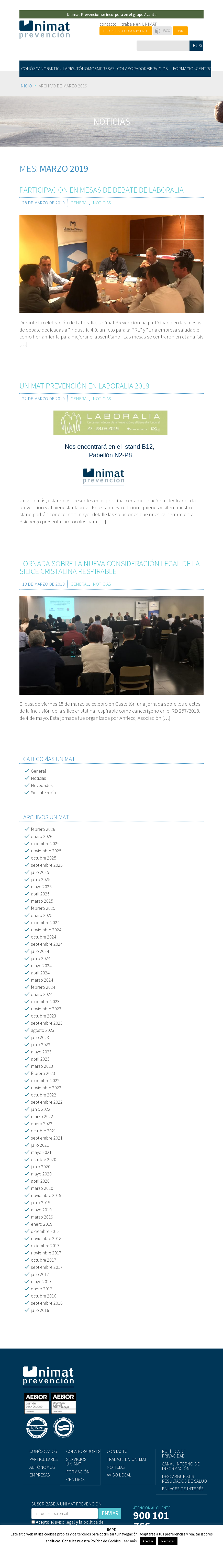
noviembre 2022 (46, 1088)
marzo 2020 (42, 1188)
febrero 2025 (43, 908)
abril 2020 (40, 1181)
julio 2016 (40, 1310)
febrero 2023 (43, 1073)
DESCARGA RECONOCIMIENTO (126, 30)
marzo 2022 (42, 1116)
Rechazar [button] (167, 1541)
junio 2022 (40, 1109)
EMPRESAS (104, 69)
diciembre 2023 (45, 1001)
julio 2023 (40, 1037)
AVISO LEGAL (119, 1475)
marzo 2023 (42, 1066)
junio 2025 (40, 879)
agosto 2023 (42, 1030)
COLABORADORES (130, 69)
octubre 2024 (43, 937)
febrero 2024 (43, 987)
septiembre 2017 (47, 1267)
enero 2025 (41, 915)
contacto (108, 24)
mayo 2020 (41, 1174)
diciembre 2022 (45, 1080)
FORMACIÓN (183, 69)
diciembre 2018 (45, 1231)
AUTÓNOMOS (81, 69)
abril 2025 (40, 894)
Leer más (129, 1541)
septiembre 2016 (47, 1303)
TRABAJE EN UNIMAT (127, 1459)
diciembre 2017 (45, 1246)
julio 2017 (40, 1274)
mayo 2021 (41, 1152)
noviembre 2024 (46, 930)
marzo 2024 (42, 980)
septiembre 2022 (47, 1102)
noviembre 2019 (46, 1195)
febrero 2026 (43, 829)
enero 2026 (41, 836)
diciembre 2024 (45, 922)
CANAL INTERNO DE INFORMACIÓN (181, 1466)
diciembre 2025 (45, 843)
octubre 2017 (43, 1260)
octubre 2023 (43, 1016)
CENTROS (203, 69)
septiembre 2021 (47, 1138)
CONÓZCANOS (32, 69)
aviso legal (65, 1522)
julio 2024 (40, 951)
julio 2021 (40, 1145)
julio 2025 (40, 872)
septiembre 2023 (47, 1023)
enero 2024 (41, 994)
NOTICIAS (116, 1467)
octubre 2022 (43, 1095)
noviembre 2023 (46, 1009)
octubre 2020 (43, 1159)
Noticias (38, 778)
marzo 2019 (42, 1217)
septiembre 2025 (47, 865)
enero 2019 (41, 1224)
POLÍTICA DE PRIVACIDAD (174, 1453)
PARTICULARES (57, 69)
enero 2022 (41, 1123)
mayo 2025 (41, 887)
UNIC (180, 30)
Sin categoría (43, 792)
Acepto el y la (67, 1524)
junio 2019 (40, 1202)
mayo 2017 (41, 1281)
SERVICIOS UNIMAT (76, 1461)
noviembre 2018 (46, 1238)
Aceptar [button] (148, 1541)
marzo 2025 (42, 901)
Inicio (25, 86)
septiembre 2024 (47, 944)
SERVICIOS (158, 69)
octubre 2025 (43, 858)
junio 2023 (40, 1044)
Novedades (42, 785)
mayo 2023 (41, 1052)
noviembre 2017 (46, 1253)
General (38, 771)
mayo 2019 (41, 1210)
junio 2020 (40, 1167)
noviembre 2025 (46, 851)
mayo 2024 (41, 966)
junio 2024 (40, 958)
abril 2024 (40, 973)
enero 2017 (41, 1289)
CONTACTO (117, 1451)
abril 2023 (40, 1059)
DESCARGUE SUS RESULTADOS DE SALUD (184, 1478)
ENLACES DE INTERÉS (183, 1489)
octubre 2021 (43, 1131)
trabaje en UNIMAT (139, 24)
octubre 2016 (43, 1296)
